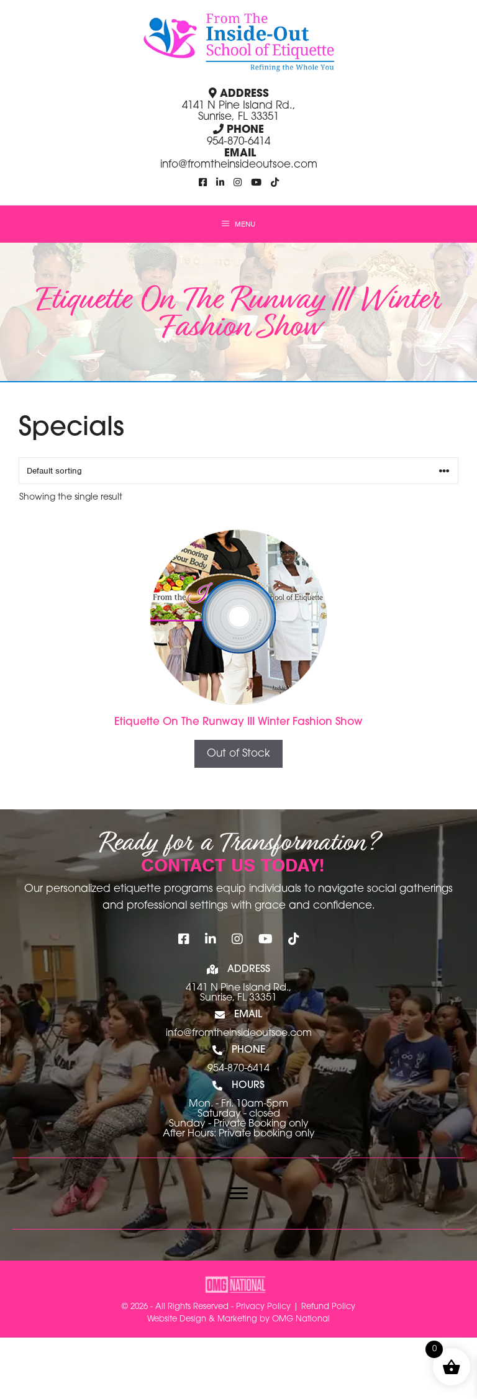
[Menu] (238, 1193)
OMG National (301, 1319)
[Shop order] (238, 470)
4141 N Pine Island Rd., (238, 988)
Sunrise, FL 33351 (238, 998)
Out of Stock (238, 754)
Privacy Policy (263, 1307)
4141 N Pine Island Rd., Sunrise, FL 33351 (239, 112)
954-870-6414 (238, 142)
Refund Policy (328, 1307)
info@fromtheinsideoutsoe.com (238, 165)
